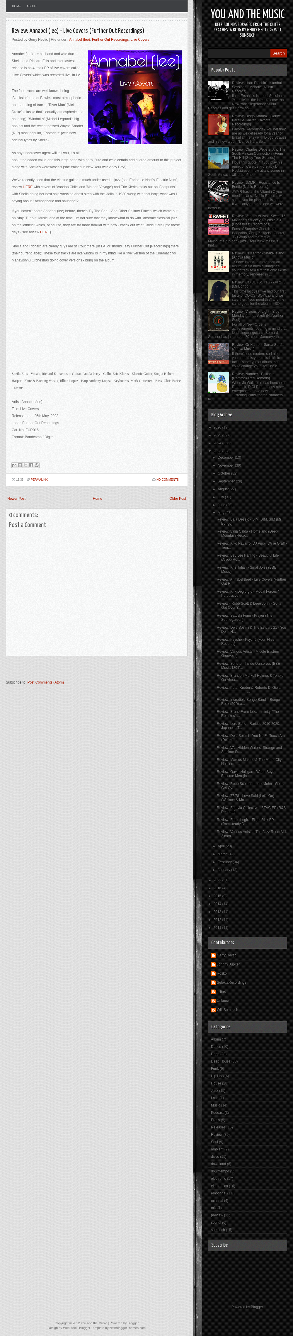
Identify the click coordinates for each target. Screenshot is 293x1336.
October (224, 473)
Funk (215, 1069)
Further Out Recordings (110, 40)
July (221, 497)
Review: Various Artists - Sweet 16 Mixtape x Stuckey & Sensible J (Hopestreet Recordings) (259, 220)
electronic (218, 1179)
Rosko (222, 973)
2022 (218, 880)
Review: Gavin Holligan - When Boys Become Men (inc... (245, 774)
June (222, 505)
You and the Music (248, 15)
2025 (218, 435)
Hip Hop (217, 1076)
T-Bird (221, 992)
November (226, 465)
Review (216, 1135)
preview (217, 1215)
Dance (216, 1047)
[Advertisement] (74, 670)
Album (216, 1039)
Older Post (177, 499)
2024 (218, 443)
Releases (218, 1127)
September (227, 481)
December (226, 457)
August (224, 489)
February (225, 862)
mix (214, 1208)
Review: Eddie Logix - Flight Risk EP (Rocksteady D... (245, 822)
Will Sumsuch (227, 1010)
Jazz (214, 1091)
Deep (215, 1054)
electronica (219, 1186)
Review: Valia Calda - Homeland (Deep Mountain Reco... (247, 533)
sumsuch (218, 1230)
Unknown (224, 1001)
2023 (218, 451)
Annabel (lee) (79, 40)
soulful (216, 1223)
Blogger (257, 1307)
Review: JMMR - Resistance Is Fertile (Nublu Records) (256, 185)
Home (16, 6)
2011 (218, 928)
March (223, 854)
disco (215, 1157)
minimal (217, 1201)
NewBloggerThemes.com (127, 1328)
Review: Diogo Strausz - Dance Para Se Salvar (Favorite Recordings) (256, 120)
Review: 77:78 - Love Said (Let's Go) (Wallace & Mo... (245, 798)
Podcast (217, 1113)
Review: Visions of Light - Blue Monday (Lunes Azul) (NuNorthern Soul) (258, 316)
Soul (214, 1142)
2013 (218, 912)
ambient (217, 1149)
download (218, 1164)
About (32, 6)
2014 (218, 904)
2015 (218, 896)
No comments (167, 479)
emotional (218, 1193)
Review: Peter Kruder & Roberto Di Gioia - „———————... (250, 690)
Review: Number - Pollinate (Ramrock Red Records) (253, 376)
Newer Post (16, 499)
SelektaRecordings (231, 982)
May (221, 513)
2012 (218, 920)
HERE (28, 187)
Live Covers (140, 40)
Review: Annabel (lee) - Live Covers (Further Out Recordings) (78, 31)
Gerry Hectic (226, 955)
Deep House (221, 1061)
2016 (218, 888)
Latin (215, 1098)
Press (215, 1120)
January (224, 870)
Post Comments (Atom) (45, 682)
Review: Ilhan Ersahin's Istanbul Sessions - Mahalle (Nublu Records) (257, 87)
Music (215, 1105)
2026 (218, 427)
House (216, 1083)
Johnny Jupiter (228, 964)
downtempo (220, 1171)
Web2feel (69, 1328)
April (222, 846)
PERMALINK (39, 479)
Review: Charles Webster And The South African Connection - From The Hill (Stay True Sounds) (259, 153)
